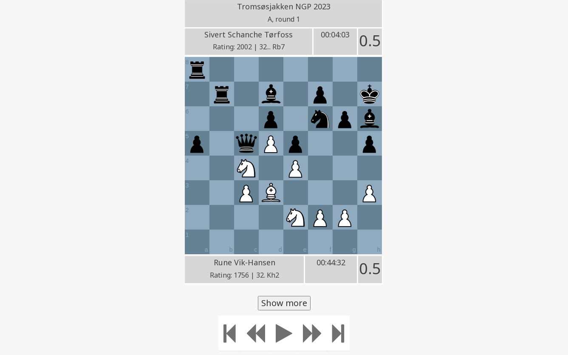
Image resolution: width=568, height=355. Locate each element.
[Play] (284, 333)
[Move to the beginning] (229, 333)
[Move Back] (255, 333)
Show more (284, 303)
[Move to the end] (338, 333)
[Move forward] (313, 333)
